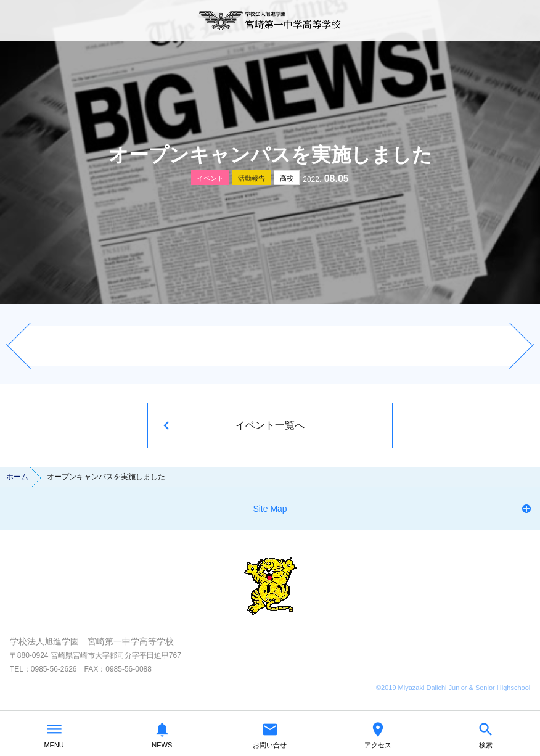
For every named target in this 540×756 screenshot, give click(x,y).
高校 (286, 178)
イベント (210, 178)
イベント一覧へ (270, 425)
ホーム (17, 476)
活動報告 (251, 178)
